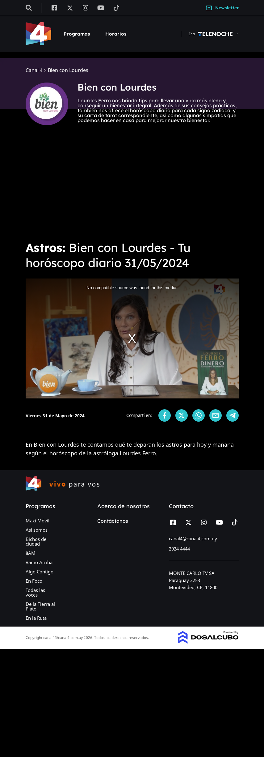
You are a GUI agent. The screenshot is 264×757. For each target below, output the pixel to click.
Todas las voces (35, 592)
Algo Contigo (39, 571)
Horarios (115, 34)
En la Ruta (36, 618)
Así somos (37, 530)
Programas (77, 34)
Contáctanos (112, 521)
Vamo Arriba (39, 562)
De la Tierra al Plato (40, 606)
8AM (31, 553)
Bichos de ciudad (36, 541)
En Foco (34, 581)
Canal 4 (34, 70)
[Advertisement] (132, 189)
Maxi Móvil (37, 520)
